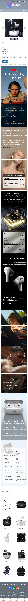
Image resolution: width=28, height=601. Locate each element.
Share (3, 599)
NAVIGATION (4, 10)
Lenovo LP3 (20, 544)
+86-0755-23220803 (21, 592)
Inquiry (17, 599)
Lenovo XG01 (7, 491)
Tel (10, 599)
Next (25, 28)
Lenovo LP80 (20, 528)
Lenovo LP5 (6, 561)
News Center (20, 584)
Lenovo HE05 (6, 511)
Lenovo (16, 14)
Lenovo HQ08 (6, 577)
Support (25, 584)
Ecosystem (9, 14)
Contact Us (5, 61)
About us (11, 585)
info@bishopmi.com (14, 594)
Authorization (15, 584)
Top (24, 599)
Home (3, 14)
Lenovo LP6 (20, 561)
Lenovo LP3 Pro (20, 577)
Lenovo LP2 (6, 544)
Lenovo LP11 (20, 511)
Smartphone (6, 584)
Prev (3, 28)
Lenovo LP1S (6, 528)
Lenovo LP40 (9, 489)
